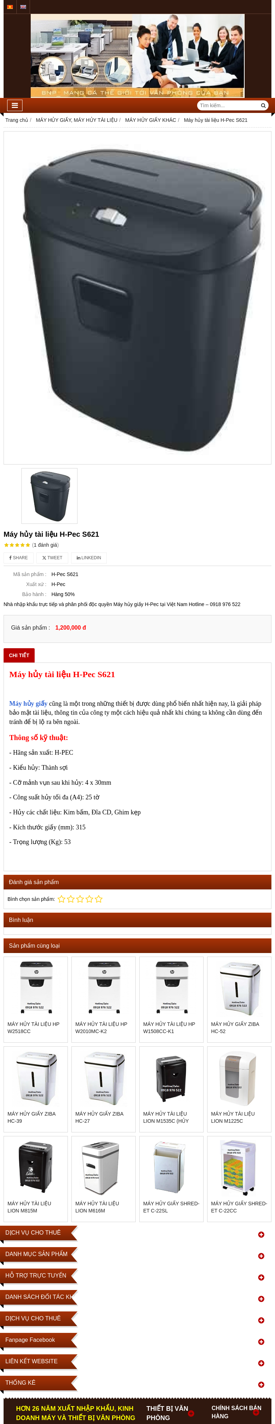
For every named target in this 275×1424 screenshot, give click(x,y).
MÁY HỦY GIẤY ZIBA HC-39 (31, 1117)
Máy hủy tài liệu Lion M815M (29, 1207)
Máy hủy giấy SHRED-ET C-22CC (239, 1207)
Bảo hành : (34, 594)
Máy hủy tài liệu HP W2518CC (33, 1027)
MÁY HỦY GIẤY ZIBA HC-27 (99, 1117)
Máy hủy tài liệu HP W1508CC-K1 (169, 1027)
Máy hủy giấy (28, 703)
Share (18, 557)
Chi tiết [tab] (19, 655)
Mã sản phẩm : (29, 574)
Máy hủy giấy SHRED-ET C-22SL (171, 1207)
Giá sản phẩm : (30, 627)
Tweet (52, 557)
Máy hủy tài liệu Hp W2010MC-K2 (101, 1027)
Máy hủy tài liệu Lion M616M (97, 1207)
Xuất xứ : (36, 584)
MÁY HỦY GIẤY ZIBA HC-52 (235, 1027)
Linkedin (89, 557)
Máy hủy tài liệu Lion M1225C (233, 1117)
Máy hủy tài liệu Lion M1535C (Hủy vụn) (166, 1121)
